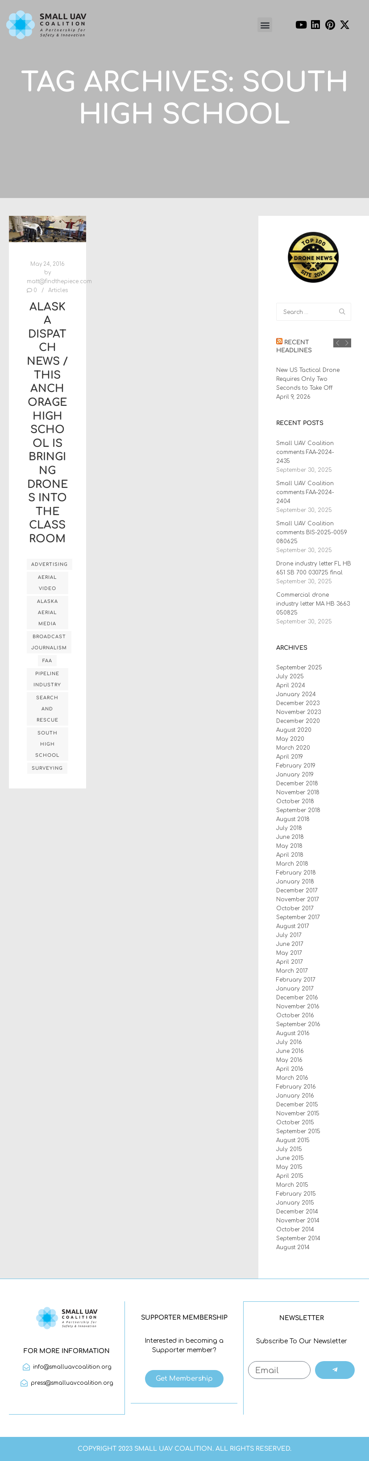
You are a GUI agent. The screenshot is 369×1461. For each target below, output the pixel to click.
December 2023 (297, 703)
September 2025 (299, 667)
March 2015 (292, 1185)
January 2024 (296, 694)
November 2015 (297, 1113)
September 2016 (298, 1024)
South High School (47, 744)
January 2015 (295, 1203)
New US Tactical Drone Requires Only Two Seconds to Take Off (308, 379)
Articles (58, 290)
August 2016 (293, 1033)
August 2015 (293, 1140)
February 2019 (295, 766)
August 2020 (293, 730)
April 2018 (289, 855)
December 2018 (297, 783)
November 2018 (297, 792)
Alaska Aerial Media (47, 612)
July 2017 (289, 935)
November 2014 (297, 1221)
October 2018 (295, 801)
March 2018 (292, 864)
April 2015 (289, 1176)
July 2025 (290, 676)
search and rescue (47, 708)
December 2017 (297, 890)
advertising (49, 564)
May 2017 (289, 953)
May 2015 (289, 1167)
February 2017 (295, 980)
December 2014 (297, 1212)
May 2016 (289, 1060)
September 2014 (298, 1238)
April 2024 (290, 685)
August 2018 (293, 819)
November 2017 (297, 899)
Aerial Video (47, 583)
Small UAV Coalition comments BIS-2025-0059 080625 (311, 532)
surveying (47, 768)
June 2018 (290, 837)
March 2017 (292, 971)
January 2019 (295, 775)
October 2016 (295, 1015)
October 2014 (295, 1229)
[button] (264, 24)
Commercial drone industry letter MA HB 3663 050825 (313, 604)
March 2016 (292, 1078)
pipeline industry (47, 679)
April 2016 (289, 1069)
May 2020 (290, 739)
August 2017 (292, 926)
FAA (47, 660)
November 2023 (298, 712)
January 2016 (295, 1096)
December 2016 (297, 998)
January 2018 (295, 882)
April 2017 (289, 962)
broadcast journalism (49, 642)
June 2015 (290, 1158)
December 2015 (297, 1105)
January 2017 (295, 989)
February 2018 (296, 873)
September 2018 (298, 810)
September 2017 (298, 917)
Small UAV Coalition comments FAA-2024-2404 (305, 492)
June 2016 (290, 1051)
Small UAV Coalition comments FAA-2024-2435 (305, 452)
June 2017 (289, 944)
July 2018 (289, 828)
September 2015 (298, 1131)
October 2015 (295, 1122)
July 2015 (289, 1149)
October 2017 (295, 908)
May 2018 (289, 846)
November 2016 (297, 1006)
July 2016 (289, 1042)
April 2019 (289, 757)
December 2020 (298, 721)
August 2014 (293, 1247)
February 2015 (296, 1194)
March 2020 (293, 748)
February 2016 (296, 1087)
